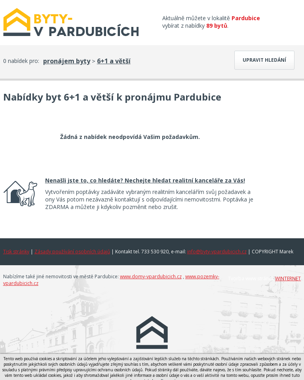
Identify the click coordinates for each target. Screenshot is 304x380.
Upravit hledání (264, 60)
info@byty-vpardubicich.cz (217, 251)
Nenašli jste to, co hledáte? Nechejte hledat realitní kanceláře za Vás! (145, 180)
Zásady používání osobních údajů (72, 251)
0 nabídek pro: (21, 61)
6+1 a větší (114, 61)
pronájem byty (66, 61)
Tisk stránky (16, 251)
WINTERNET (288, 278)
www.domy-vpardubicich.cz (151, 276)
